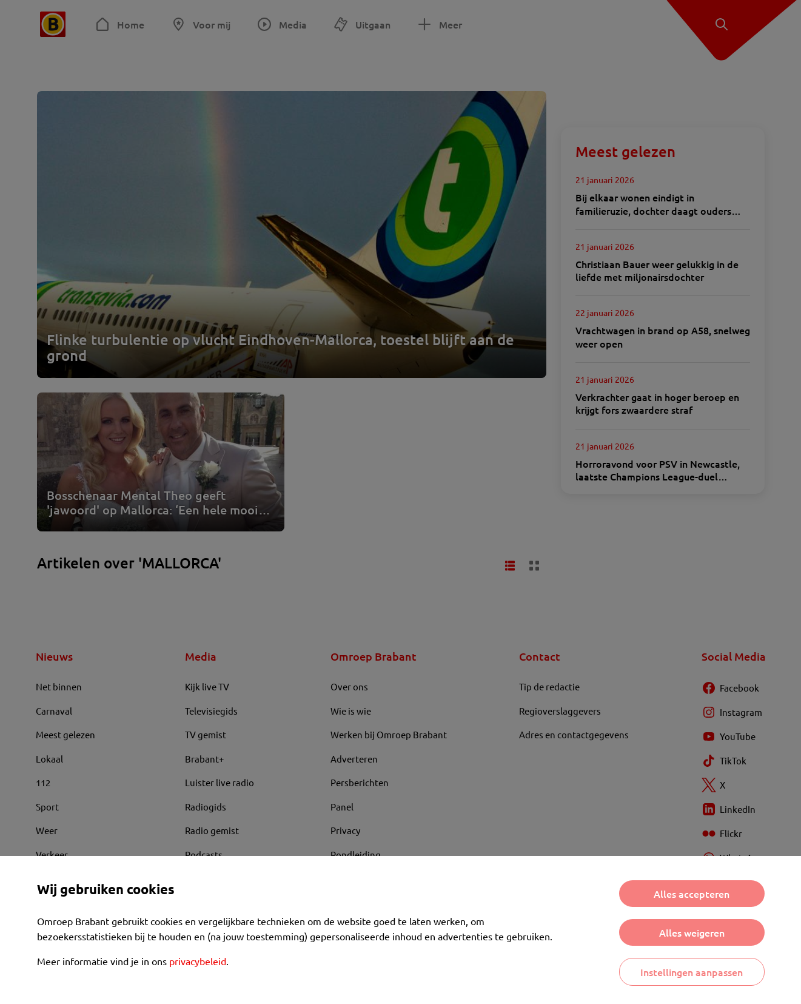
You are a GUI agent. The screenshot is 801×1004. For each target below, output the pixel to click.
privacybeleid (197, 961)
